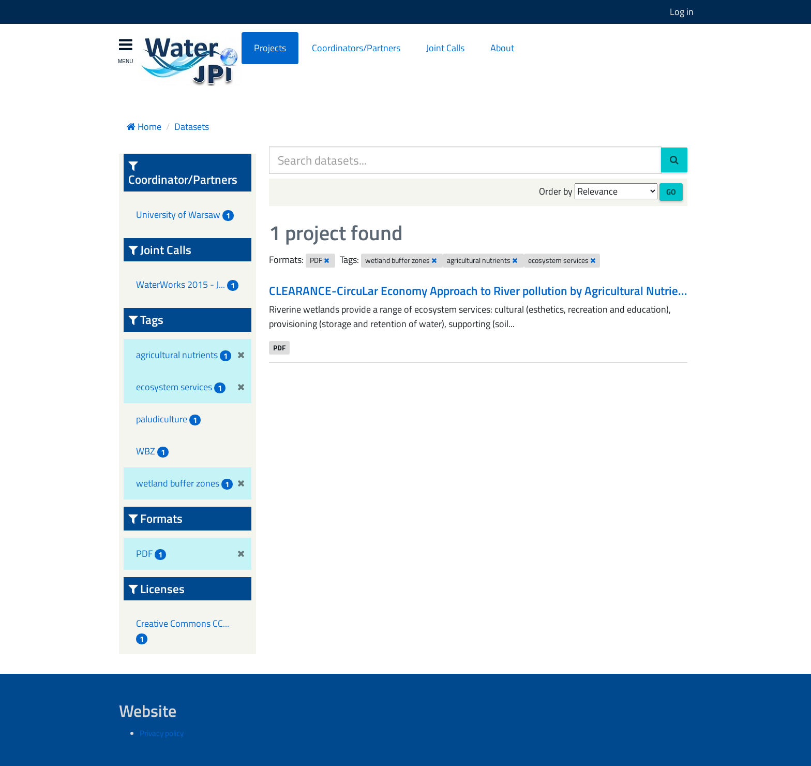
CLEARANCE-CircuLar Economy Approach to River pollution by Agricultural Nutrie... (478, 291)
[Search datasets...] (465, 160)
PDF (279, 347)
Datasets (191, 127)
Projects (270, 48)
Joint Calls (445, 48)
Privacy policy (162, 733)
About (502, 48)
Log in (682, 12)
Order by (556, 191)
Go (671, 192)
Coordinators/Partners (356, 48)
